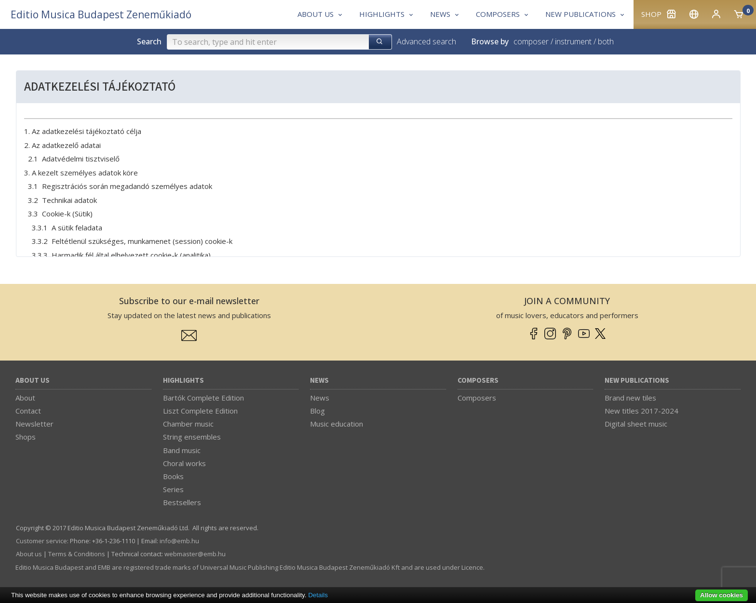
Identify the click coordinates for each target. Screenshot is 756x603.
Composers (478, 380)
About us (32, 380)
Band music (182, 450)
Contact (28, 410)
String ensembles (192, 437)
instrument (573, 41)
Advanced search (426, 41)
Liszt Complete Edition (200, 410)
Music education (336, 424)
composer (531, 41)
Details (318, 595)
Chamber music (188, 424)
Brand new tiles (630, 397)
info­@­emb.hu (179, 540)
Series (173, 489)
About (25, 397)
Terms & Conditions (76, 553)
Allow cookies (721, 595)
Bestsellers (182, 502)
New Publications (637, 380)
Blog (317, 410)
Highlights (183, 380)
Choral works (184, 463)
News (319, 380)
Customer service (41, 540)
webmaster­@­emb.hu (195, 553)
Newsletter (34, 424)
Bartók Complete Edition (203, 397)
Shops (25, 437)
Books (173, 476)
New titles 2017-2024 (641, 410)
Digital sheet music (636, 424)
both (606, 41)
